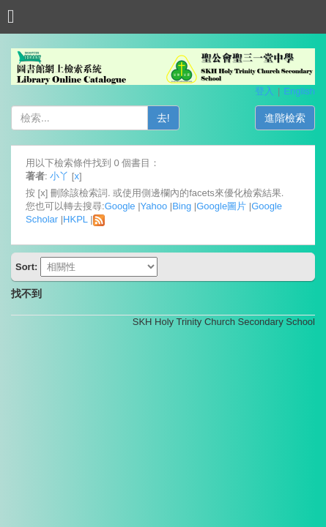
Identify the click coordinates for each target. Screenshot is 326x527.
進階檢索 (284, 118)
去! (163, 118)
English (299, 91)
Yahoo (154, 206)
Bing (181, 206)
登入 (264, 91)
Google (120, 206)
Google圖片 (221, 206)
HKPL (75, 219)
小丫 (59, 176)
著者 (35, 176)
